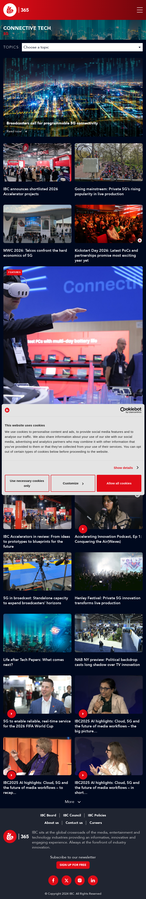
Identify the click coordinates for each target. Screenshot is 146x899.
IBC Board (48, 815)
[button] (139, 9)
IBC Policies (97, 815)
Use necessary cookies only (27, 483)
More (69, 801)
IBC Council (72, 815)
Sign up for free (73, 865)
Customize (73, 483)
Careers (96, 823)
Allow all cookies (119, 483)
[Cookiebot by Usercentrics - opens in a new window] (123, 410)
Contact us (74, 823)
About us (51, 823)
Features (14, 272)
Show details (123, 467)
